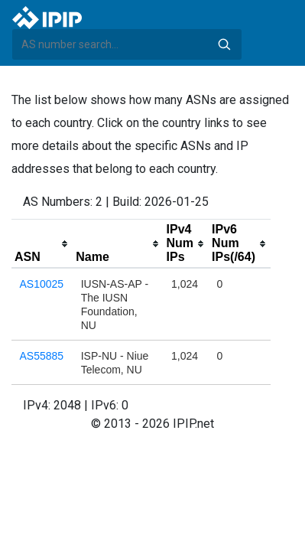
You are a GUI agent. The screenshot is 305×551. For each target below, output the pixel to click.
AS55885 (42, 356)
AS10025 (42, 284)
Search (224, 44)
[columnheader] (42, 244)
